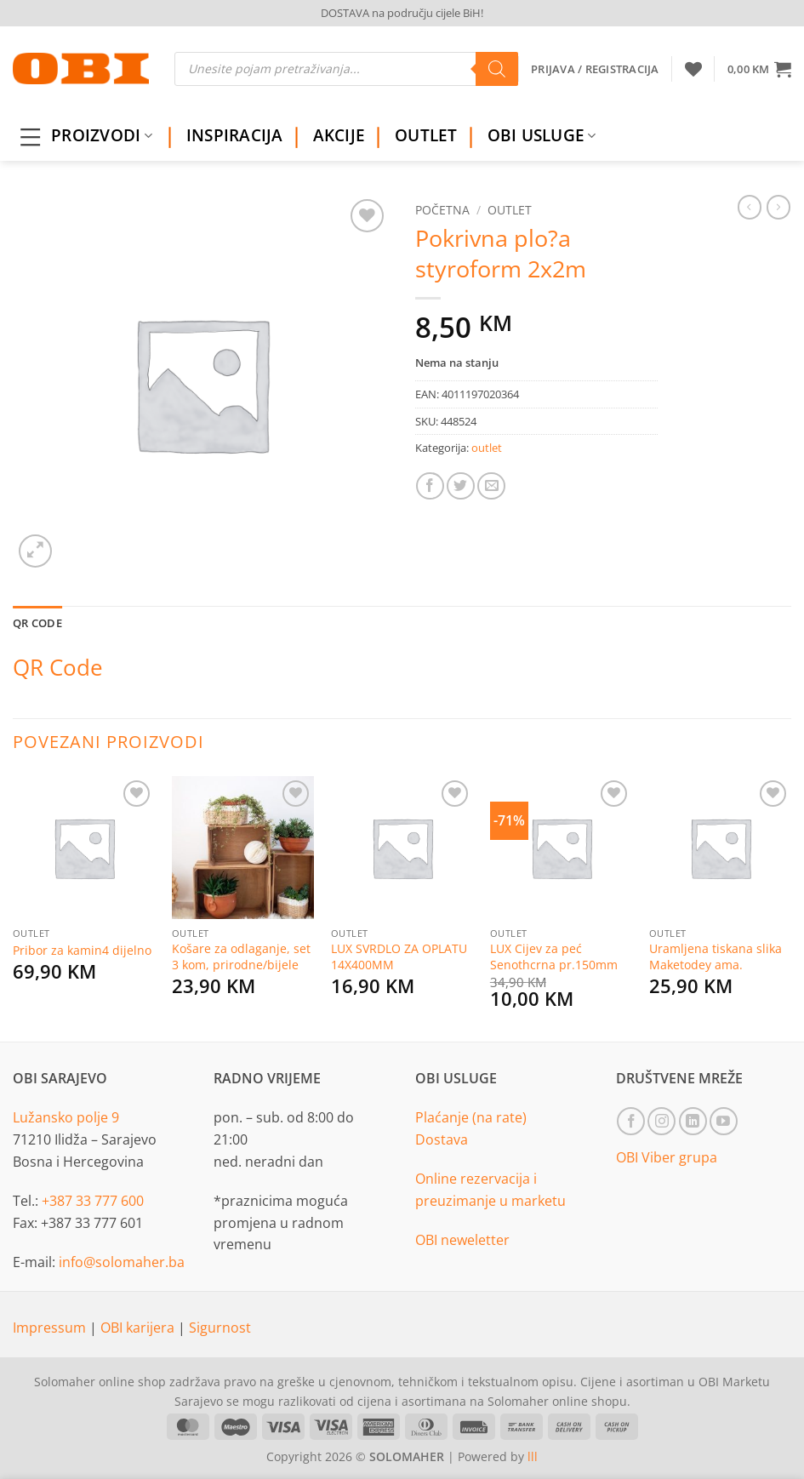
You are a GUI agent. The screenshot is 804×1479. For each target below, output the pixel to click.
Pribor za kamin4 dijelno (82, 950)
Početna (442, 210)
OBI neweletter (462, 1240)
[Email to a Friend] (491, 486)
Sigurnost (220, 1327)
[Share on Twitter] (461, 486)
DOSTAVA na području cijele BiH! (402, 12)
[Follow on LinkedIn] (693, 1121)
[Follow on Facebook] (631, 1121)
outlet (510, 210)
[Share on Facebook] (430, 486)
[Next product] (749, 207)
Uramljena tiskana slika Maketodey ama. (715, 957)
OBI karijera (139, 1327)
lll (532, 1456)
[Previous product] (778, 207)
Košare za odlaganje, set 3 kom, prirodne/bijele (241, 957)
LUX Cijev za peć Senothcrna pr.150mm (554, 957)
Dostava (441, 1139)
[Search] (497, 69)
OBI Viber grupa (666, 1157)
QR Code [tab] (37, 623)
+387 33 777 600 (93, 1200)
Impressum (51, 1327)
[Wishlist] (693, 69)
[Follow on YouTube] (724, 1121)
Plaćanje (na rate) (471, 1117)
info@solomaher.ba (122, 1262)
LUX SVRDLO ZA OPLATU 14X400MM (399, 957)
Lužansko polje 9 (66, 1117)
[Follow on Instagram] (661, 1121)
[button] (759, 69)
